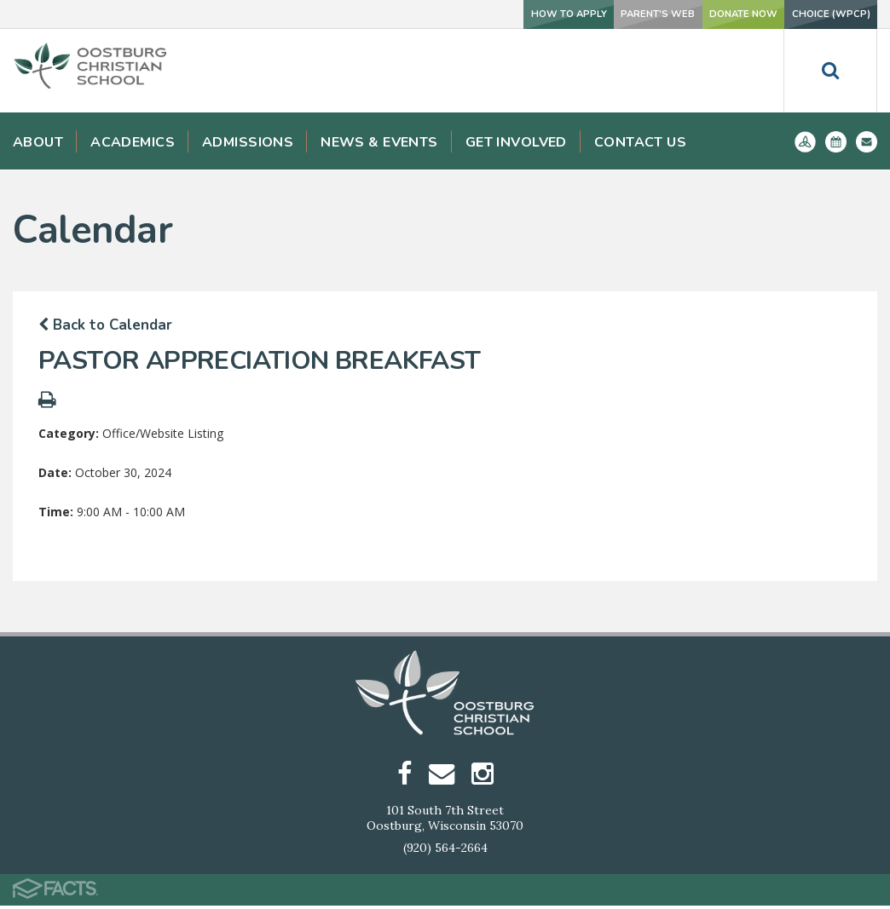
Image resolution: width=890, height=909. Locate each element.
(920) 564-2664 (445, 851)
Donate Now (699, 14)
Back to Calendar (105, 325)
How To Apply (468, 14)
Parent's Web (584, 14)
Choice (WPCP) (816, 14)
